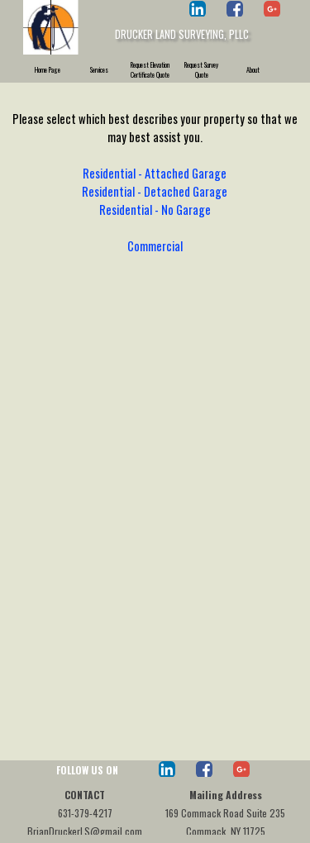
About (253, 69)
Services (99, 69)
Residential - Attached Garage (155, 173)
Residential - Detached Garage (154, 191)
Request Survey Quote (201, 69)
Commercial (155, 246)
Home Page (47, 69)
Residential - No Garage (155, 209)
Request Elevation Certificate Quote (150, 69)
